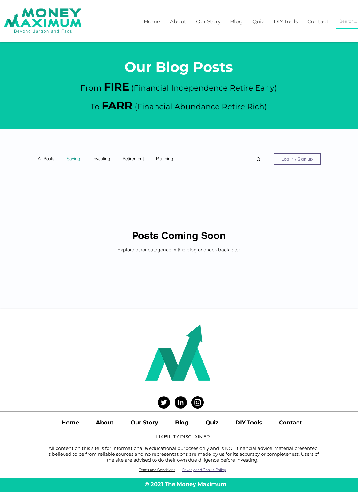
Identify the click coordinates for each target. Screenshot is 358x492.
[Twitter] (164, 402)
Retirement (133, 158)
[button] (259, 160)
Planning (164, 158)
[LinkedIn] (181, 402)
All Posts (46, 158)
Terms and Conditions (157, 469)
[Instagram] (197, 402)
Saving (73, 158)
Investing (101, 158)
